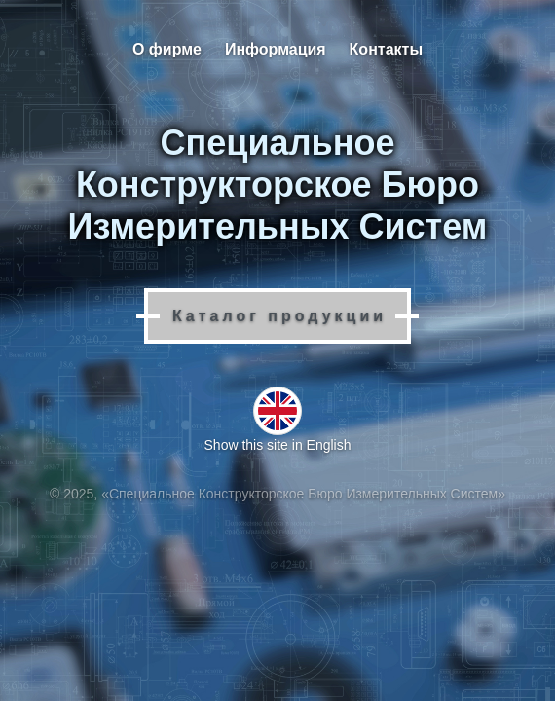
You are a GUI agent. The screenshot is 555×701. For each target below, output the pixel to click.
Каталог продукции (279, 316)
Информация (275, 49)
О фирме (167, 49)
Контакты (386, 49)
